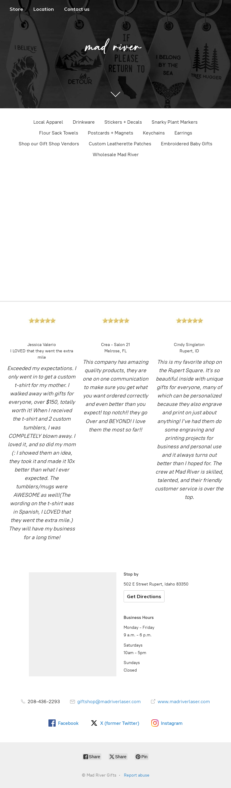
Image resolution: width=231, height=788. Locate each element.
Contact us (77, 9)
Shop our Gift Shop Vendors (49, 144)
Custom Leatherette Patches (120, 144)
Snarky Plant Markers (175, 122)
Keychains (154, 133)
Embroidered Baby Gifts (186, 144)
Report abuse (136, 775)
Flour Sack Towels (58, 133)
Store (16, 9)
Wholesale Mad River (116, 154)
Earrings (183, 133)
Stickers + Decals (123, 122)
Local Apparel (48, 122)
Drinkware (84, 122)
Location (43, 9)
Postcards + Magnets (110, 133)
